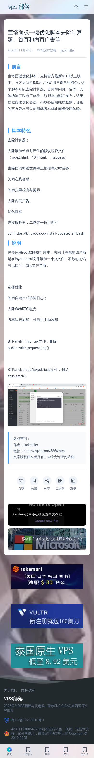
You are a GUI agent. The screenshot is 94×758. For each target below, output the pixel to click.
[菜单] (86, 7)
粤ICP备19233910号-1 (24, 720)
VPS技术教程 (46, 50)
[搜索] (76, 6)
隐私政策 (28, 690)
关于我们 (10, 690)
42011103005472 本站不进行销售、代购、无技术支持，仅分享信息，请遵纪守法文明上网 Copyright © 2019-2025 (46, 733)
